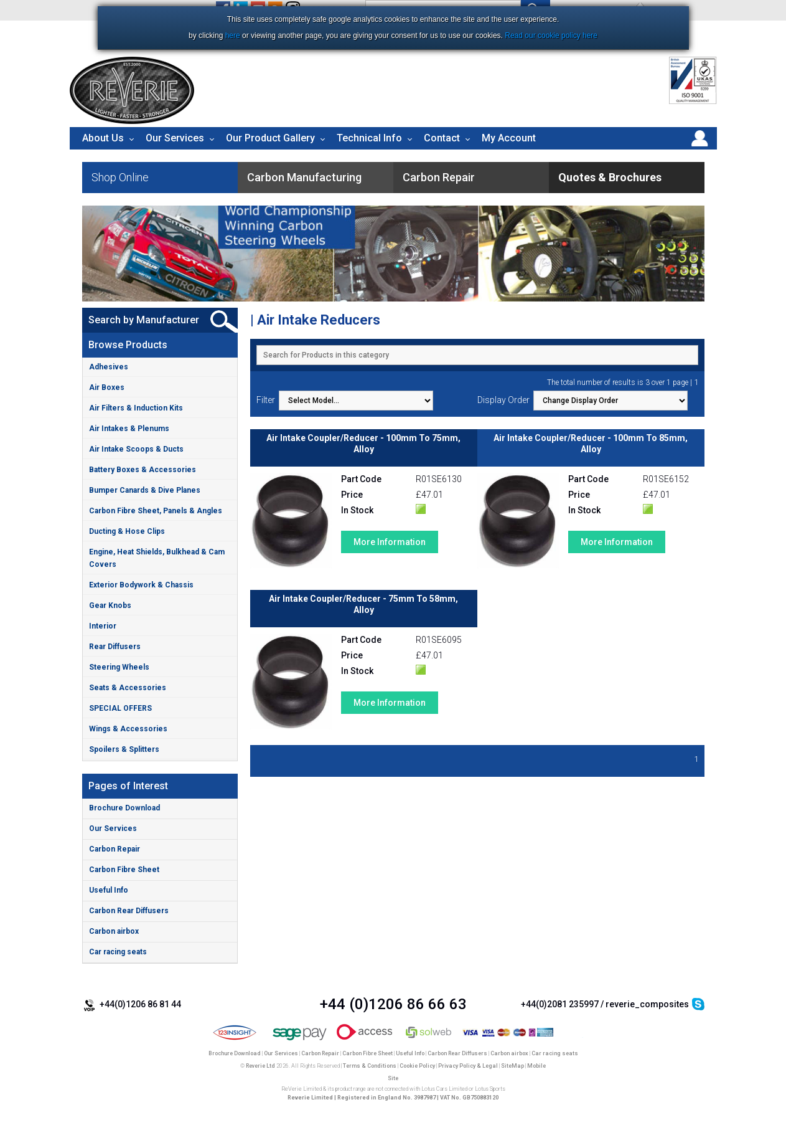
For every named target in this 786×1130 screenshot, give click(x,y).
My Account (509, 138)
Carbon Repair (114, 849)
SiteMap (512, 1066)
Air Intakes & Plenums (129, 428)
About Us (103, 138)
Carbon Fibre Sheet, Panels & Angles (155, 510)
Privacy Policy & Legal (468, 1066)
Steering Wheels (119, 667)
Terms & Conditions (369, 1066)
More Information (389, 542)
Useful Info (108, 890)
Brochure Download (124, 808)
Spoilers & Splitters (124, 749)
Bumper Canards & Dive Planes (144, 490)
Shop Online (120, 177)
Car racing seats (118, 951)
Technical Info (369, 138)
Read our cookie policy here (551, 35)
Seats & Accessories (127, 687)
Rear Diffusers (115, 646)
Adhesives (108, 367)
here (232, 35)
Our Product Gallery (270, 138)
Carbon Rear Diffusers (129, 910)
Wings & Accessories (128, 728)
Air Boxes (106, 387)
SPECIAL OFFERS (120, 708)
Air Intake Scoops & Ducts (136, 449)
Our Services (175, 138)
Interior (102, 626)
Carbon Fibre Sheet (124, 869)
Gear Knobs (110, 605)
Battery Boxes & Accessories (142, 469)
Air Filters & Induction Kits (136, 408)
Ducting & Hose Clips (127, 531)
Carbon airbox (114, 931)
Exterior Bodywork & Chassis (141, 585)
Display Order (503, 400)
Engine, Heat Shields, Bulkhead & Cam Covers (157, 558)
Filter (265, 400)
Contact (442, 138)
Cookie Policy (417, 1066)
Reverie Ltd (260, 1066)
